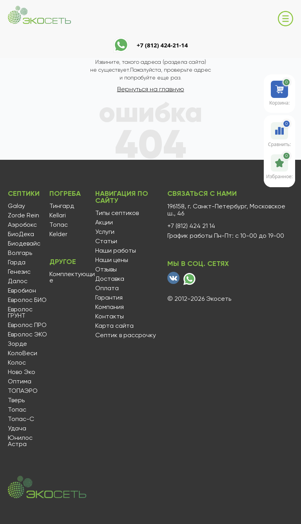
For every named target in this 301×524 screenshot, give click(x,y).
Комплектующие (72, 277)
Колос (17, 363)
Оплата (107, 288)
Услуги (104, 232)
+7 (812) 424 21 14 (191, 226)
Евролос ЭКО (27, 334)
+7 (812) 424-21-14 (162, 45)
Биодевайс (24, 243)
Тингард (61, 206)
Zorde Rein (23, 215)
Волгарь (20, 253)
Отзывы (106, 269)
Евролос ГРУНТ (20, 312)
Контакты (109, 316)
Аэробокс (22, 225)
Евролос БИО (27, 300)
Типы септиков (117, 213)
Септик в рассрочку (125, 335)
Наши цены (111, 260)
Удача (17, 428)
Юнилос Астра (20, 441)
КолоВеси (22, 353)
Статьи (106, 241)
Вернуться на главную (150, 89)
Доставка (109, 279)
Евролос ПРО (27, 325)
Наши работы (115, 251)
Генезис (19, 272)
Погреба (65, 193)
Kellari (57, 215)
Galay (16, 206)
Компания (109, 307)
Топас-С (21, 419)
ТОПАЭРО (23, 391)
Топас (17, 410)
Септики (24, 193)
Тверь (16, 400)
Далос (17, 281)
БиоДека (21, 234)
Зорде (17, 344)
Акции (104, 222)
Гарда (16, 262)
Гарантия (109, 298)
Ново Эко (21, 372)
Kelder (58, 234)
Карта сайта (114, 326)
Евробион (22, 290)
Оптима (19, 381)
